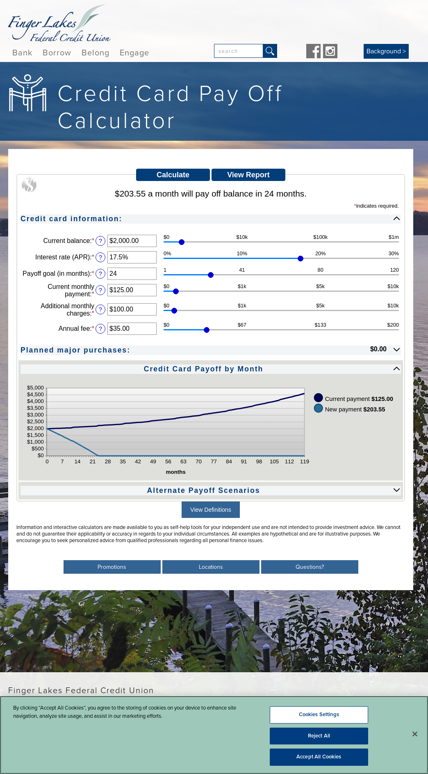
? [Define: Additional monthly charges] (100, 309)
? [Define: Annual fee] (100, 328)
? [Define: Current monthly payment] (100, 290)
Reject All (319, 736)
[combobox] (238, 51)
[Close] (415, 734)
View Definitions (210, 509)
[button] (210, 218)
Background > (386, 51)
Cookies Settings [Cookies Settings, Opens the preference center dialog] (319, 714)
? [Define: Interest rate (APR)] (100, 257)
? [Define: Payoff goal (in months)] (100, 273)
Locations (211, 566)
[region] (214, 735)
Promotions (112, 566)
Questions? (310, 566)
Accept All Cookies (318, 756)
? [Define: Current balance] (100, 241)
